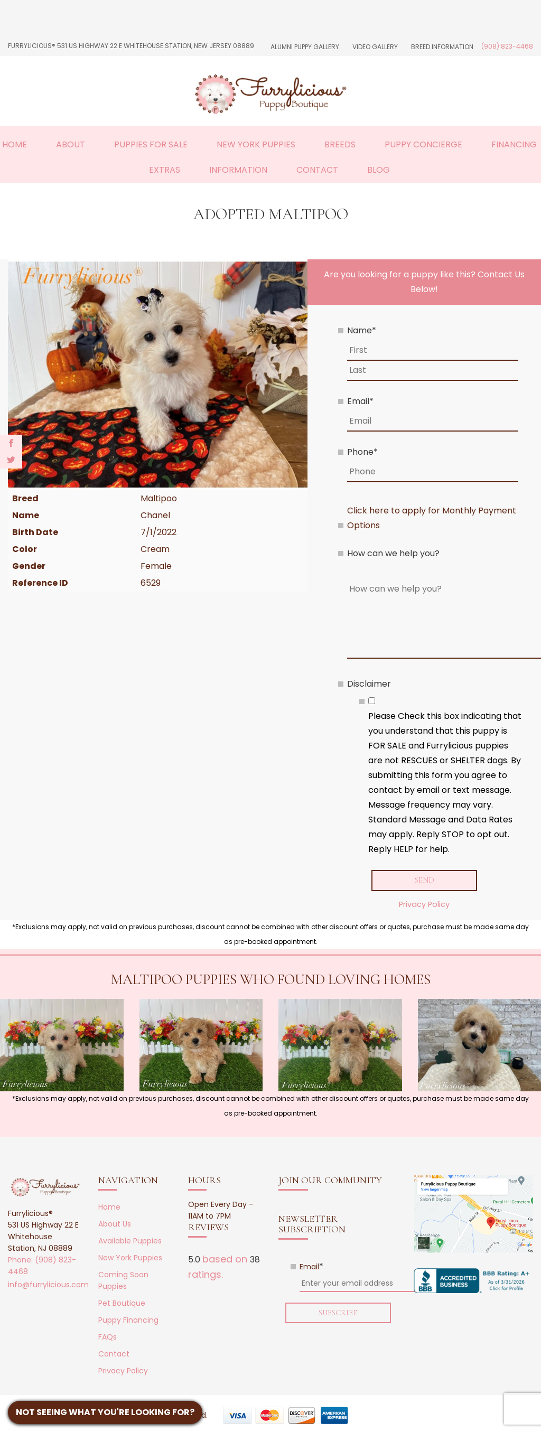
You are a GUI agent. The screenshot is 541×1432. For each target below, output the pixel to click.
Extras (164, 170)
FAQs (107, 1337)
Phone (362, 452)
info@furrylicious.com (48, 1285)
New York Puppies (256, 144)
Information (238, 170)
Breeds (340, 144)
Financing (514, 144)
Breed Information (442, 46)
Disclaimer (369, 684)
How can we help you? (393, 553)
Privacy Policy (424, 905)
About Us (114, 1224)
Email (360, 401)
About (70, 144)
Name (361, 330)
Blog (378, 170)
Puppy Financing (128, 1320)
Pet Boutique (121, 1303)
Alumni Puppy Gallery (304, 46)
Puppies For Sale (151, 144)
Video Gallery (375, 46)
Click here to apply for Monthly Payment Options (431, 517)
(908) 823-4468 (507, 46)
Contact (317, 170)
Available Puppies (130, 1241)
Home (14, 144)
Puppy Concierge (423, 144)
